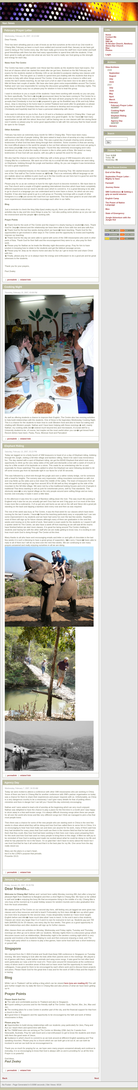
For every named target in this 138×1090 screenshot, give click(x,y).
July (111, 79)
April (111, 96)
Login (108, 55)
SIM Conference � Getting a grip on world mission (119, 193)
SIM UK (109, 41)
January (113, 126)
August (112, 76)
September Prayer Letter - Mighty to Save (118, 177)
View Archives (112, 67)
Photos (109, 50)
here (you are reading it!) (76, 983)
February (113, 102)
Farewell (110, 183)
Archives (110, 62)
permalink (12, 280)
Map (108, 48)
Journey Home (112, 187)
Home (108, 35)
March (112, 99)
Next (97, 1078)
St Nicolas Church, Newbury (119, 43)
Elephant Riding (118, 116)
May (111, 93)
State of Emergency (115, 213)
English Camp (112, 198)
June (111, 82)
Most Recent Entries (116, 167)
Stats (108, 39)
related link (25, 280)
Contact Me (111, 37)
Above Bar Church (114, 46)
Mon (108, 209)
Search (109, 133)
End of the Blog (113, 172)
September (114, 73)
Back (4, 1078)
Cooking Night (118, 110)
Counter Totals (113, 150)
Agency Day (117, 121)
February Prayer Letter (122, 105)
